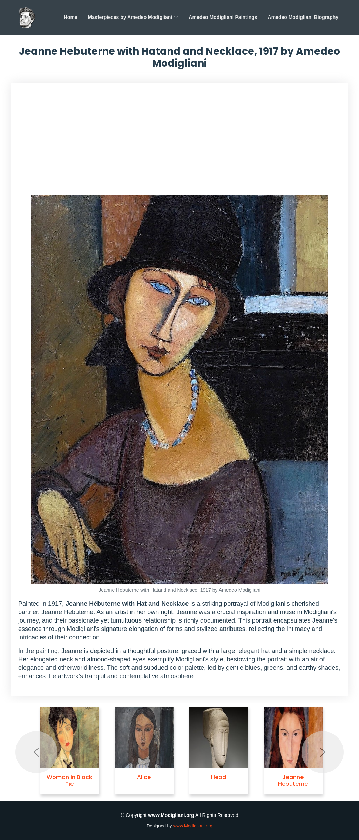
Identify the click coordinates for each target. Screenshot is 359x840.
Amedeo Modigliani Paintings (223, 17)
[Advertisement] (179, 142)
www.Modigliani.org (192, 825)
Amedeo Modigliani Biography (303, 17)
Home (70, 17)
